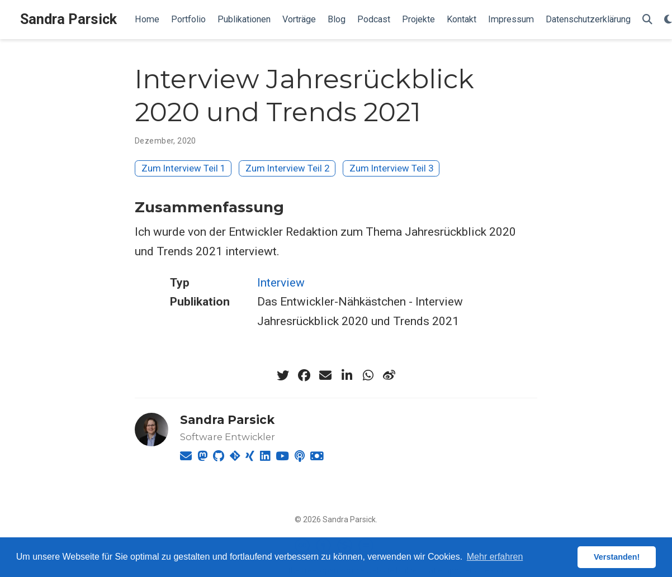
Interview (281, 282)
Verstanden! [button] (617, 556)
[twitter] (283, 375)
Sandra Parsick (68, 19)
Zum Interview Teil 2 (287, 168)
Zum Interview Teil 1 (183, 168)
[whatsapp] (367, 375)
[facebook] (304, 375)
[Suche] (647, 19)
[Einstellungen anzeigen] (668, 19)
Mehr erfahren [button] (495, 556)
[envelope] (325, 375)
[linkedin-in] (346, 375)
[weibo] (389, 375)
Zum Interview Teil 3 (391, 168)
